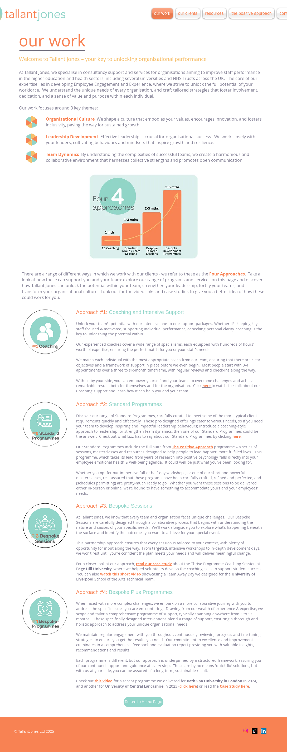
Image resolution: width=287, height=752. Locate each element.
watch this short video (120, 574)
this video (104, 680)
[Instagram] (246, 731)
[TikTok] (254, 731)
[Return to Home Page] (143, 702)
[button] (214, 13)
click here (188, 686)
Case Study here (234, 686)
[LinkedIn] (263, 731)
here (236, 436)
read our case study (154, 563)
